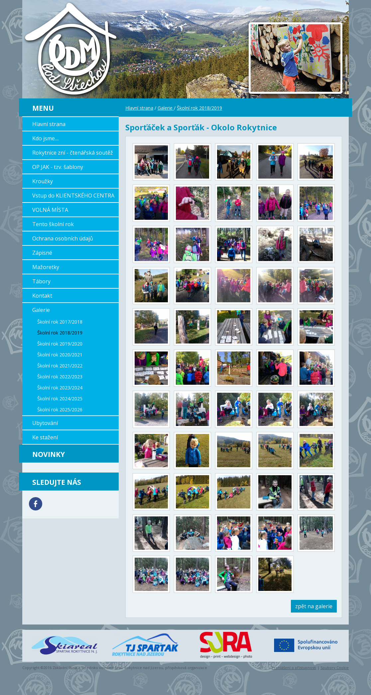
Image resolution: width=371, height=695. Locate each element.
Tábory (41, 281)
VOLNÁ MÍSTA (50, 209)
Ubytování (45, 423)
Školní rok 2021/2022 (59, 365)
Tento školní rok (53, 224)
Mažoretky (45, 267)
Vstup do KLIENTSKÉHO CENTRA (73, 195)
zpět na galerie (313, 606)
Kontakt (42, 295)
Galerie (41, 310)
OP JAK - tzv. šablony (57, 167)
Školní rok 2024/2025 (59, 398)
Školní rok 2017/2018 (59, 322)
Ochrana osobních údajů (62, 238)
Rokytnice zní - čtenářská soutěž (72, 152)
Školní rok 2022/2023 (59, 376)
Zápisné (42, 252)
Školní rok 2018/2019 (59, 333)
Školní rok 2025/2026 (59, 409)
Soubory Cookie (334, 667)
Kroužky (42, 181)
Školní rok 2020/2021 (59, 354)
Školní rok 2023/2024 (59, 387)
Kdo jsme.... (45, 138)
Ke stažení (45, 437)
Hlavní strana (48, 124)
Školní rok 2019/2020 (59, 344)
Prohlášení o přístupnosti (294, 667)
